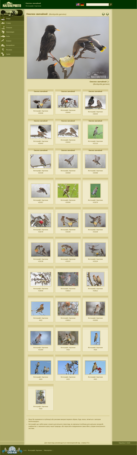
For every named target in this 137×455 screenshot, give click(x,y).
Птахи (8, 18)
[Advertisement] (124, 53)
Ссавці (8, 23)
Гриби (8, 54)
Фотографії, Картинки (35, 450)
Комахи (8, 41)
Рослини (9, 50)
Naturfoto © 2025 (124, 443)
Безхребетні (10, 45)
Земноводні (10, 32)
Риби (8, 36)
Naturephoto (48, 450)
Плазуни (9, 27)
